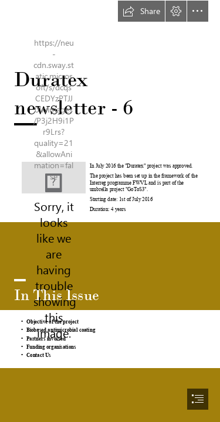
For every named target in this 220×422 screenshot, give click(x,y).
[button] (141, 11)
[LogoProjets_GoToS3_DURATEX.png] (53, 177)
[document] (110, 211)
